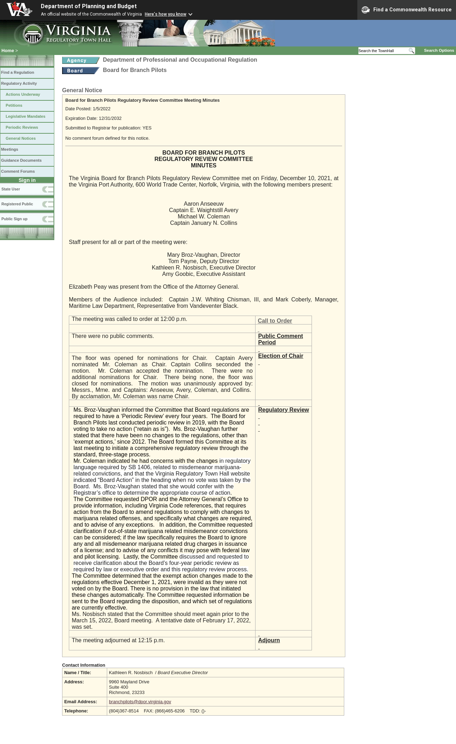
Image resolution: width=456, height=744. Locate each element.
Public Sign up (14, 219)
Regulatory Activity (19, 83)
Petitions (14, 105)
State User (10, 189)
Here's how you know (165, 14)
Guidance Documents (21, 160)
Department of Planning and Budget (89, 6)
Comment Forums (18, 171)
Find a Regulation (17, 72)
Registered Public (17, 204)
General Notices (21, 138)
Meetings (9, 149)
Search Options (439, 50)
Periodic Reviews (22, 127)
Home (7, 50)
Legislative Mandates (25, 116)
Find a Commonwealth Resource (407, 9)
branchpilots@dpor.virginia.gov (140, 701)
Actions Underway (23, 94)
